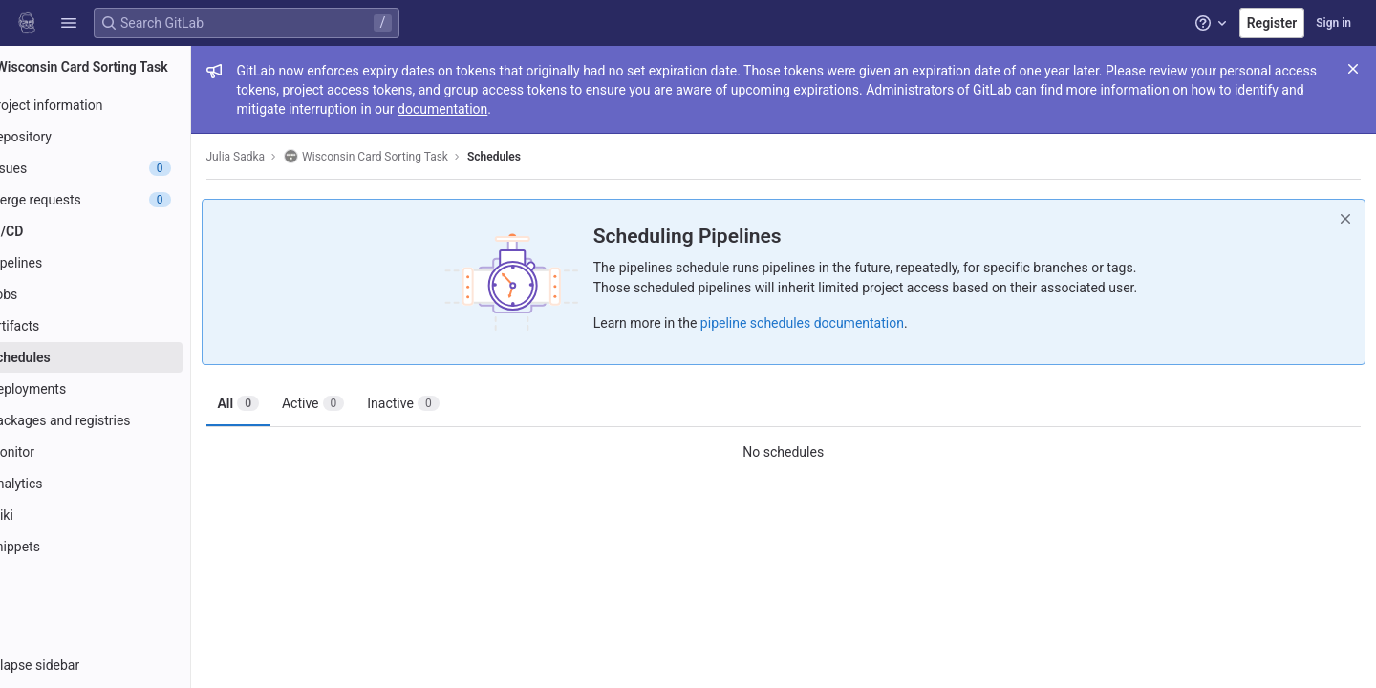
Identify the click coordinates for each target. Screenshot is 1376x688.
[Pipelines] (122, 262)
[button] (69, 23)
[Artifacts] (122, 326)
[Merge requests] (122, 199)
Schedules (547, 156)
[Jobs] (122, 294)
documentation (585, 109)
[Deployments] (122, 389)
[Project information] (122, 105)
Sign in (1333, 23)
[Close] (1353, 68)
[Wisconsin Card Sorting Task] (122, 67)
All (291, 403)
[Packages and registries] (122, 420)
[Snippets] (122, 546)
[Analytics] (122, 483)
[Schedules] (122, 357)
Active (366, 403)
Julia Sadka (289, 156)
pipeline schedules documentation (829, 323)
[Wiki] (122, 515)
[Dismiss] (1345, 219)
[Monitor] (122, 452)
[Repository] (122, 136)
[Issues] (122, 168)
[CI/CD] (122, 231)
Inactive (457, 403)
